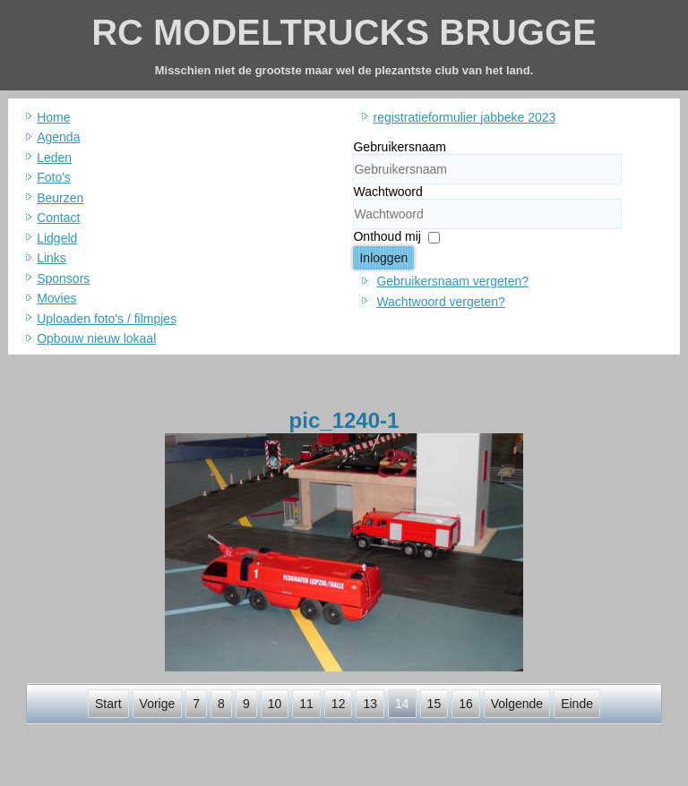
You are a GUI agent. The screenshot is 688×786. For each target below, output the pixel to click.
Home (53, 117)
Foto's (54, 177)
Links (51, 258)
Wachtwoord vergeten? (440, 302)
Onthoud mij (386, 236)
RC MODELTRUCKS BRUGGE (344, 32)
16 (466, 703)
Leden (54, 157)
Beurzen (60, 198)
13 (370, 703)
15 (434, 703)
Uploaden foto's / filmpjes (106, 319)
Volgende (517, 703)
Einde (577, 703)
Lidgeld (57, 238)
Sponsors (63, 278)
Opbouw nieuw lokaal (96, 338)
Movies (56, 298)
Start (108, 703)
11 (306, 703)
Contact (58, 217)
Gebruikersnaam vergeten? (452, 281)
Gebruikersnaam (399, 147)
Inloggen (383, 258)
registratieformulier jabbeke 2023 (464, 117)
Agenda (58, 137)
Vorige (158, 703)
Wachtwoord (387, 191)
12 (338, 703)
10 (275, 703)
